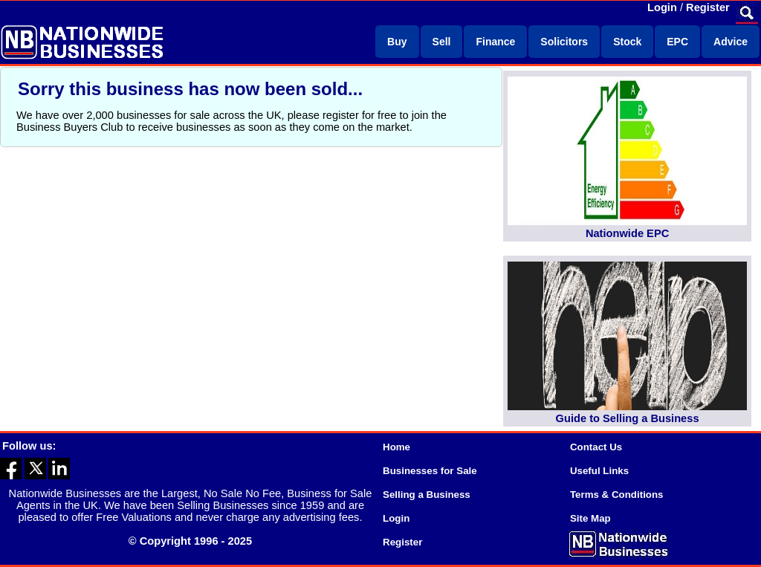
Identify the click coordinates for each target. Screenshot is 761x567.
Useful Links (599, 470)
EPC (677, 42)
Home (396, 447)
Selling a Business (426, 494)
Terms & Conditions (617, 494)
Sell (442, 42)
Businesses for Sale (430, 470)
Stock (627, 42)
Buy (397, 42)
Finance (495, 42)
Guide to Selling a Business (627, 418)
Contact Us (596, 447)
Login (662, 7)
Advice (730, 42)
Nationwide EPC (627, 233)
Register (708, 7)
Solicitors (564, 42)
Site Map (590, 518)
